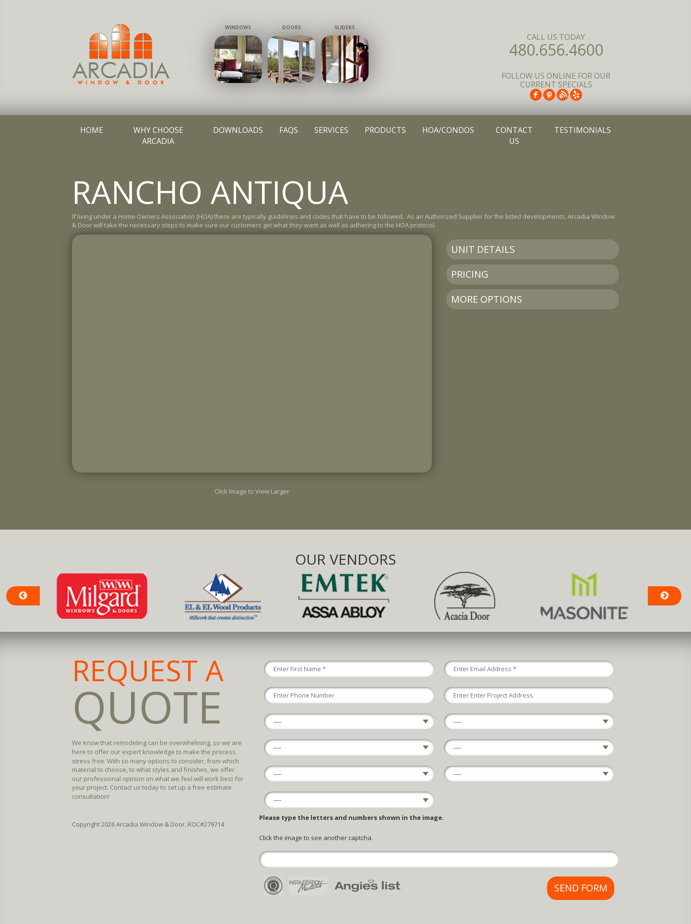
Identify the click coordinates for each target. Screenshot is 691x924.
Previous (23, 595)
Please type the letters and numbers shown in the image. (351, 817)
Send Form (581, 887)
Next (664, 595)
